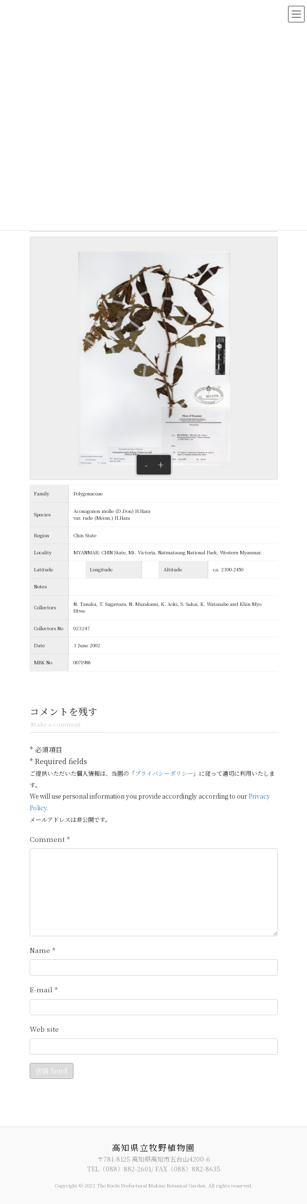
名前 (42, 950)
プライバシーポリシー (164, 773)
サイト (44, 1029)
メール (44, 990)
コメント (50, 839)
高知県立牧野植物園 (153, 1147)
